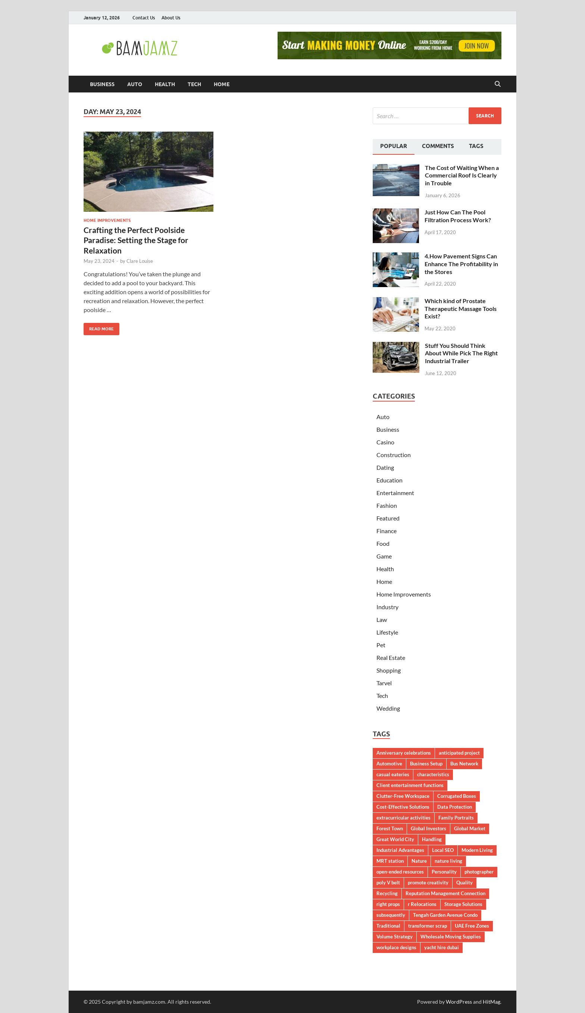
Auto (134, 84)
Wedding (388, 708)
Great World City (395, 839)
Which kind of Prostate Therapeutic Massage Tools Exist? (461, 308)
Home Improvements (107, 220)
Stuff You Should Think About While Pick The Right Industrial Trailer (461, 353)
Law (381, 619)
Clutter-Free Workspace (402, 796)
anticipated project (459, 753)
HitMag (491, 1001)
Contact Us (143, 18)
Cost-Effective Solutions (402, 807)
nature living (448, 861)
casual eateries (392, 774)
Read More (99, 327)
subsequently (390, 915)
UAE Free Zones (472, 926)
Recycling (387, 893)
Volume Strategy (394, 937)
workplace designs (396, 947)
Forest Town (389, 828)
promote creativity (428, 882)
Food (383, 543)
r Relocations (422, 904)
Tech (194, 84)
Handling (432, 839)
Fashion (386, 505)
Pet (380, 644)
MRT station (390, 861)
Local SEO (443, 850)
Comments (438, 146)
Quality (464, 882)
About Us (171, 18)
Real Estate (390, 657)
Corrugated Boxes (456, 796)
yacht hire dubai (441, 947)
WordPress (459, 1001)
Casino (385, 442)
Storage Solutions (463, 904)
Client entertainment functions (410, 785)
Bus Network (464, 764)
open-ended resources (400, 872)
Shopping (388, 670)
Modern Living (477, 850)
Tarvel (384, 682)
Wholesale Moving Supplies (450, 937)
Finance (386, 530)
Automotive (389, 764)
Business (102, 84)
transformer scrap (427, 926)
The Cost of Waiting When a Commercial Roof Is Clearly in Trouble (462, 175)
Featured (388, 518)
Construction (393, 454)
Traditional (388, 926)
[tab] (393, 147)
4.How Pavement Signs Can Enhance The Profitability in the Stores (461, 263)
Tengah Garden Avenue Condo (445, 915)
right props (388, 904)
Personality (444, 872)
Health (165, 84)
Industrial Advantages (400, 850)
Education (389, 480)
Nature (419, 861)
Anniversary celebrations (403, 753)
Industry (387, 606)
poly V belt (388, 882)
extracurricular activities (403, 818)
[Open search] (497, 84)
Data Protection (454, 807)
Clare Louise (139, 261)
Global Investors (428, 828)
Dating (385, 467)
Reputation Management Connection (445, 893)
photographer (479, 872)
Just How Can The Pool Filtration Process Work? (458, 215)
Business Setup (426, 764)
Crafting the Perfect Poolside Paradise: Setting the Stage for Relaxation (136, 240)
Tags (476, 146)
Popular (393, 146)
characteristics (433, 774)
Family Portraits (456, 818)
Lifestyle (387, 632)
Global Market (469, 828)
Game (384, 556)
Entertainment (395, 492)
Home (221, 84)
